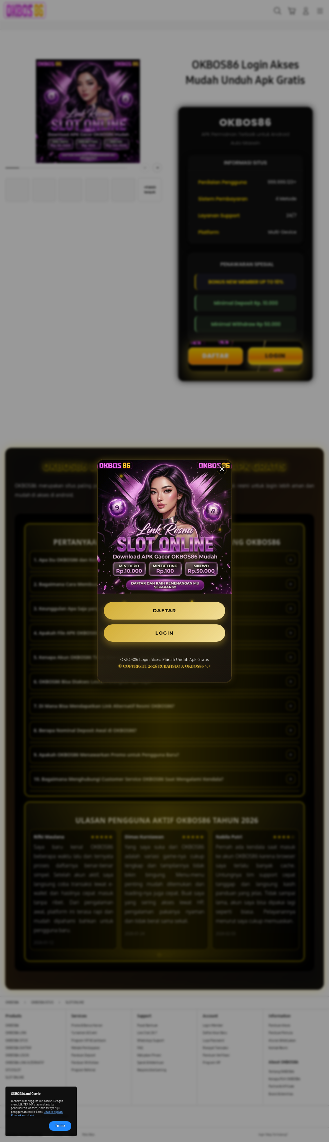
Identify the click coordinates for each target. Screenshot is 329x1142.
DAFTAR (164, 610)
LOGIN (164, 633)
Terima (60, 1126)
